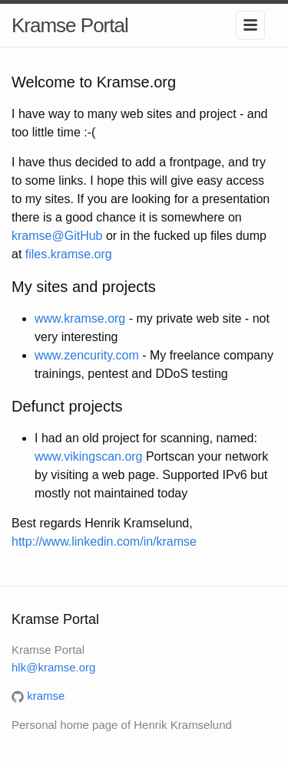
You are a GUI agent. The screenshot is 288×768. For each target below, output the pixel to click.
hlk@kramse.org (53, 667)
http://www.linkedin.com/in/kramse (104, 541)
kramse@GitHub (57, 235)
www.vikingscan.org (89, 456)
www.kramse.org (80, 318)
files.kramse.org (68, 254)
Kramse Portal (70, 25)
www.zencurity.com (87, 355)
